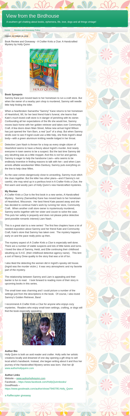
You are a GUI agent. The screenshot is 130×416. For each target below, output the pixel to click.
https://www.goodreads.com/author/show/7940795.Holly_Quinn (39, 388)
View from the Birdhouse (32, 16)
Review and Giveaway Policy (27, 30)
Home (7, 30)
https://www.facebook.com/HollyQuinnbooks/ (42, 382)
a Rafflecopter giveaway (18, 395)
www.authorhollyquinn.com (19, 368)
